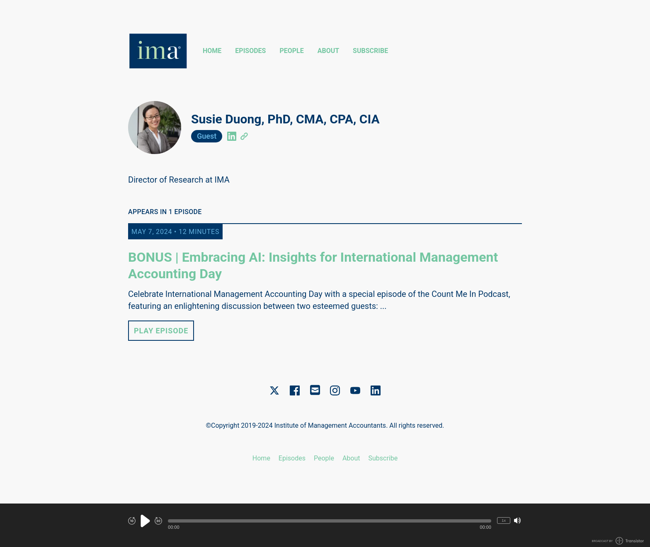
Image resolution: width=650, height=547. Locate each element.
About (328, 51)
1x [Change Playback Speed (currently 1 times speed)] (504, 520)
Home (212, 51)
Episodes (250, 51)
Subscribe (370, 51)
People (291, 51)
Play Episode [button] (161, 330)
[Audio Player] (325, 525)
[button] (329, 521)
